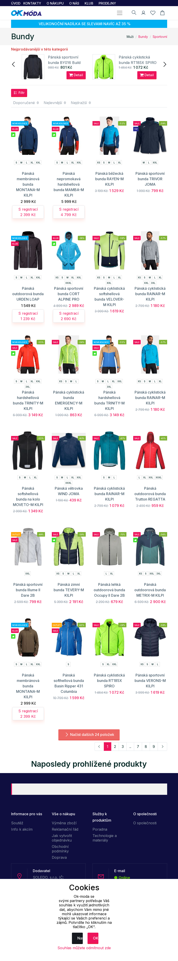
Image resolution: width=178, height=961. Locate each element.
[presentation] (14, 64)
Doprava (59, 857)
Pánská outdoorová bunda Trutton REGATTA (150, 493)
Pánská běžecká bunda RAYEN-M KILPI (109, 179)
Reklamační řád (65, 829)
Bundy (143, 37)
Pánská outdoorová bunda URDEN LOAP (28, 294)
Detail (76, 75)
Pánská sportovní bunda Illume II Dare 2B (28, 590)
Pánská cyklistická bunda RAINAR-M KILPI (150, 294)
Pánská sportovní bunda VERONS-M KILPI (150, 680)
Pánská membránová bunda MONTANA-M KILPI (28, 184)
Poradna (100, 829)
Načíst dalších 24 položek (89, 734)
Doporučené (26, 102)
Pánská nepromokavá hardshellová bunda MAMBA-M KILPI (69, 184)
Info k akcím (22, 829)
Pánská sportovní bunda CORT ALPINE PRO (68, 294)
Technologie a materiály (105, 837)
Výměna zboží (64, 823)
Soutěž (17, 823)
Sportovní (160, 37)
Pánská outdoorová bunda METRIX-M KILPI (150, 590)
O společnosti (145, 823)
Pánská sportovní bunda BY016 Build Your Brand (64, 62)
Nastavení (80, 938)
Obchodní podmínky (60, 848)
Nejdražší (81, 102)
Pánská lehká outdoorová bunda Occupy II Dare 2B (109, 590)
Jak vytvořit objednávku (62, 837)
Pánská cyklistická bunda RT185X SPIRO (109, 680)
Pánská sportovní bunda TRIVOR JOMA (150, 179)
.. (130, 746)
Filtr (19, 93)
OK (95, 938)
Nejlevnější (55, 102)
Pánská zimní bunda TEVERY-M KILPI (69, 590)
